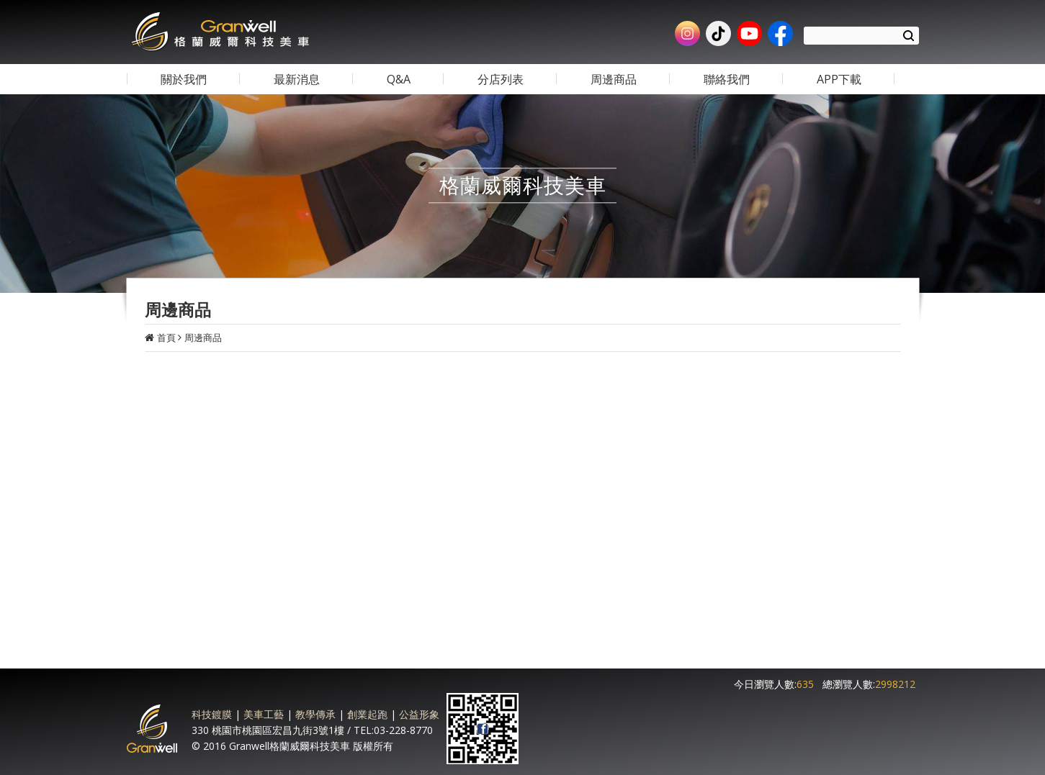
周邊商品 (203, 337)
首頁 (166, 337)
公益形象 (419, 714)
